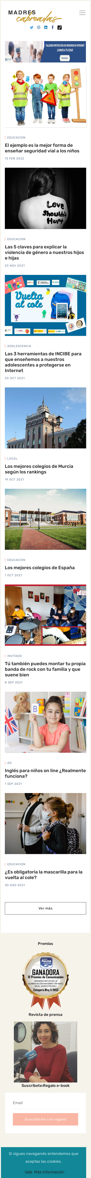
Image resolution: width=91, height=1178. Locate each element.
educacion (16, 137)
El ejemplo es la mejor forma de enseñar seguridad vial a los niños (42, 148)
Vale (28, 1172)
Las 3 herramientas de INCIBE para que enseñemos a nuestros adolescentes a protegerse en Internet (43, 362)
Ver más (46, 908)
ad (9, 763)
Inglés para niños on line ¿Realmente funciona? (45, 773)
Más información (49, 1172)
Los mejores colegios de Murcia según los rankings (39, 469)
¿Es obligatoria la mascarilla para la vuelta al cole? (44, 874)
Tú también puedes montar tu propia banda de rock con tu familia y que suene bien (45, 669)
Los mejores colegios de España (40, 567)
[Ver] (82, 14)
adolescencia (19, 346)
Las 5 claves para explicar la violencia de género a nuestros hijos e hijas (44, 252)
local (12, 458)
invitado (14, 656)
